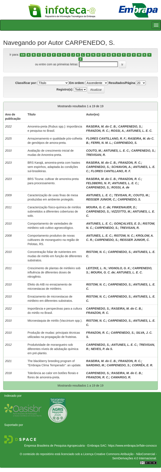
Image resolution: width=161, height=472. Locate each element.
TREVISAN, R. (96, 154)
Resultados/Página (122, 83)
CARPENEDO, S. (130, 126)
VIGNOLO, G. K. (119, 268)
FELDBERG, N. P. (98, 183)
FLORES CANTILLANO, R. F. (106, 138)
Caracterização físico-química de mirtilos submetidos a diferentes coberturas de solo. (54, 211)
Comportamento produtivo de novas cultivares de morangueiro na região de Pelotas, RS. (53, 240)
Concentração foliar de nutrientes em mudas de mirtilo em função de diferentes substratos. (55, 256)
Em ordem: (77, 83)
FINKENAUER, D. (124, 207)
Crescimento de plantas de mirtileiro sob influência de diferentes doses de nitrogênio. (54, 272)
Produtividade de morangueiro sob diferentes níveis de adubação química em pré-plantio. (53, 349)
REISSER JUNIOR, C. (101, 199)
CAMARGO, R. (121, 377)
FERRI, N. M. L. (101, 142)
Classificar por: (26, 83)
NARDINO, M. (95, 365)
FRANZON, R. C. (97, 130)
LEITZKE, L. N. (96, 268)
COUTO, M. (94, 150)
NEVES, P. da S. (102, 349)
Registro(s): (65, 89)
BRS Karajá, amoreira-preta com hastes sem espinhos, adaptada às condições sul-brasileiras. (54, 167)
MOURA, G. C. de (98, 207)
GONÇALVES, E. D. (127, 223)
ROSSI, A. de (120, 187)
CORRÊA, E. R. (142, 365)
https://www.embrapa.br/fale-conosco (132, 445)
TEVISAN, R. (122, 195)
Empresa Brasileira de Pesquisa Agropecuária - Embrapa (61, 445)
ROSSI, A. (118, 130)
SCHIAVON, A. (121, 167)
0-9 (22, 55)
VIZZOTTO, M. (121, 211)
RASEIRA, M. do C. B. (101, 126)
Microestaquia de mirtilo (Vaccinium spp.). (55, 320)
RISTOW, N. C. (124, 235)
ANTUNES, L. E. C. (139, 130)
